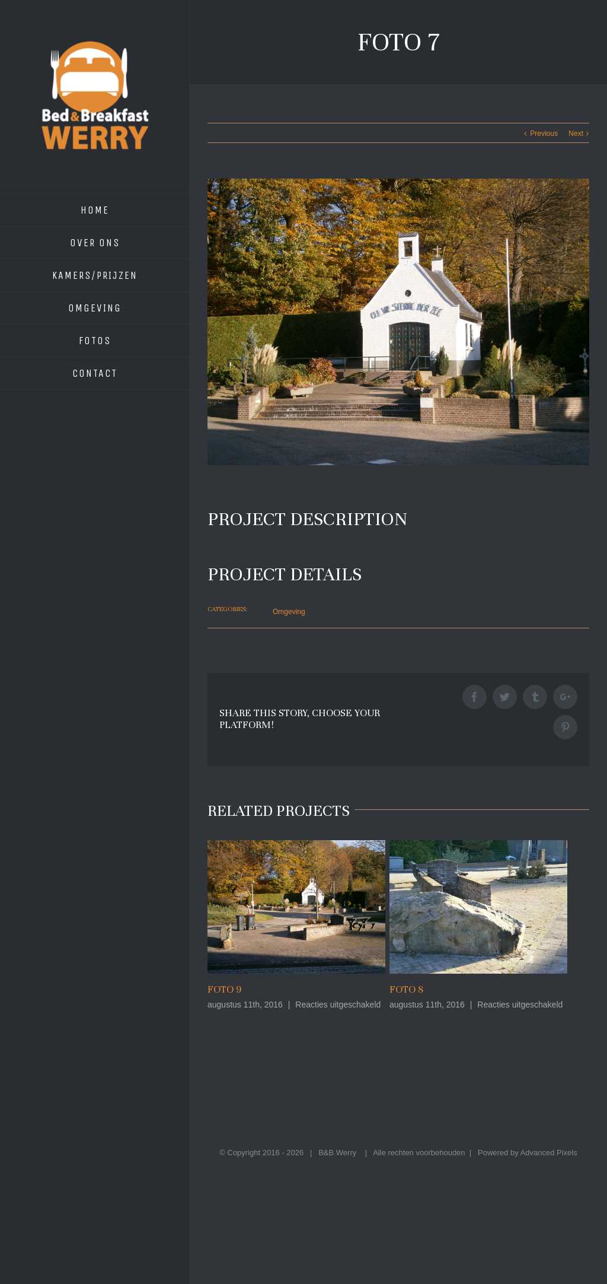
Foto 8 (406, 989)
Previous (544, 133)
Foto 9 (224, 989)
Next (575, 133)
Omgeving (289, 612)
